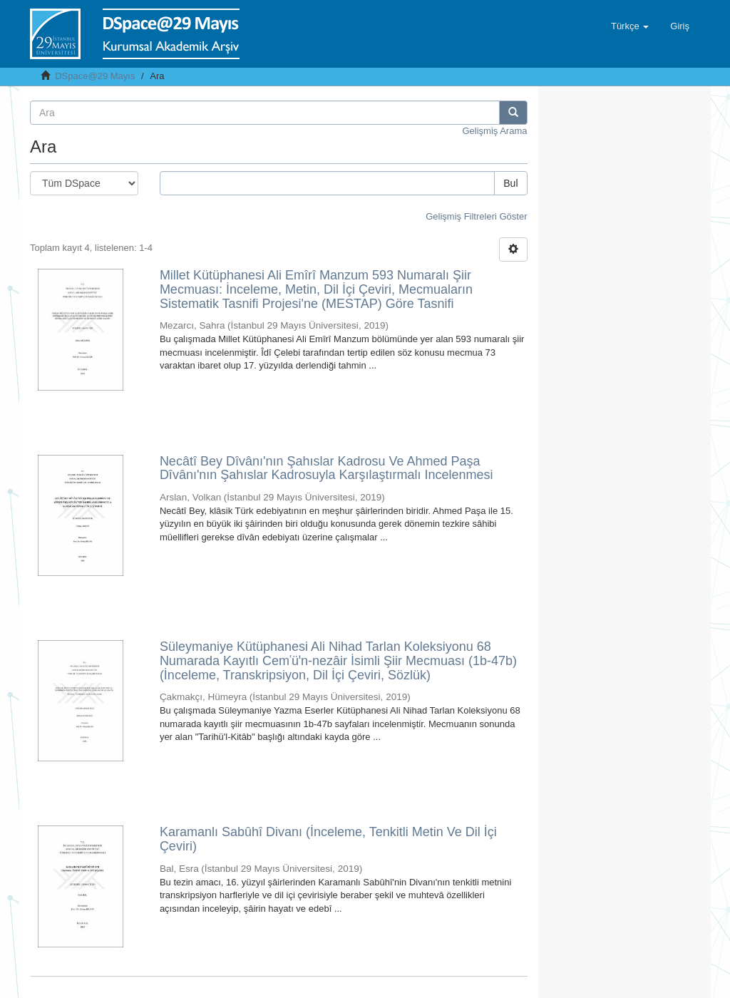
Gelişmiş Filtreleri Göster (476, 216)
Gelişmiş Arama (494, 130)
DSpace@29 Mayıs (95, 76)
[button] (629, 26)
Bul (510, 183)
